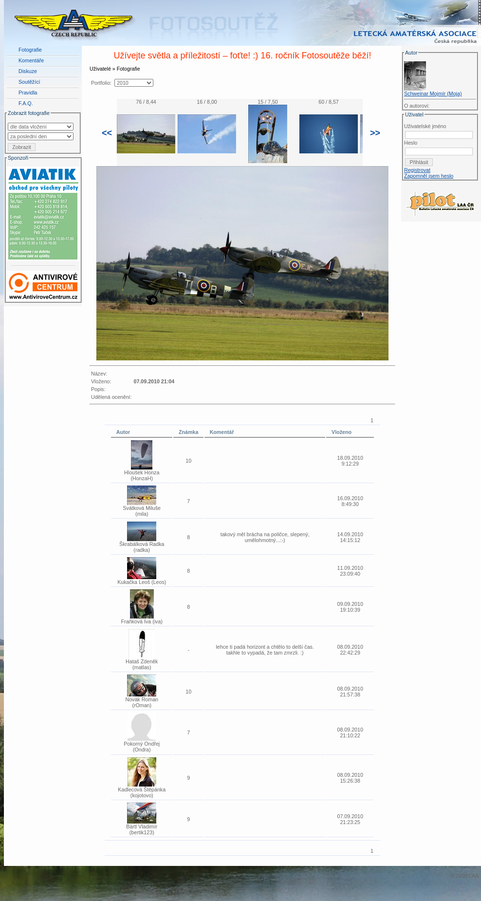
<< (107, 133)
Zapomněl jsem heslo (428, 176)
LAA (474, 876)
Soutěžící (29, 82)
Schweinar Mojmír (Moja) (433, 93)
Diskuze (27, 71)
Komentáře (31, 60)
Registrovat (417, 170)
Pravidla (27, 92)
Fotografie (30, 50)
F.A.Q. (25, 103)
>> (375, 133)
